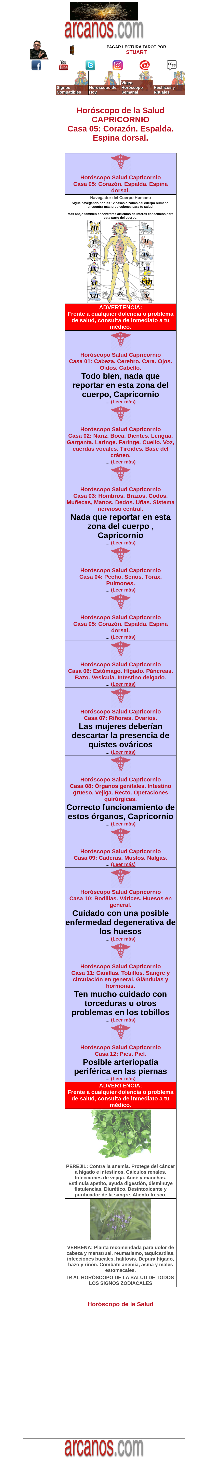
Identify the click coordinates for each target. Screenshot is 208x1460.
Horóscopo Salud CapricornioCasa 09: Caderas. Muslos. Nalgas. (120, 854)
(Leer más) (123, 401)
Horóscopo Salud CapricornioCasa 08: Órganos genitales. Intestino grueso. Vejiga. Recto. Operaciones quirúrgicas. (120, 789)
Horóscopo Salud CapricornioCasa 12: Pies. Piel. (120, 1050)
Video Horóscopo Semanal (132, 87)
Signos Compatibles (69, 89)
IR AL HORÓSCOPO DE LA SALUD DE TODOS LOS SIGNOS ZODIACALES (120, 1280)
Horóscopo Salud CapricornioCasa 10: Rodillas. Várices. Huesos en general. (120, 898)
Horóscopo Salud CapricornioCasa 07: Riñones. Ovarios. (120, 714)
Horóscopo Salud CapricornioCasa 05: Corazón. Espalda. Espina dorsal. (120, 184)
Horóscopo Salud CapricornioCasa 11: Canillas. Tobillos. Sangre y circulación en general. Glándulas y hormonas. (120, 976)
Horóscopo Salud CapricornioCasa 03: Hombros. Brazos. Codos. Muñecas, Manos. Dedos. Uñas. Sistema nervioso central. (120, 499)
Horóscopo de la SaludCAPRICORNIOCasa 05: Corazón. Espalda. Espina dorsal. (120, 124)
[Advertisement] (39, 139)
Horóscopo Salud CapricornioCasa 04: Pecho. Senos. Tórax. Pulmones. (120, 576)
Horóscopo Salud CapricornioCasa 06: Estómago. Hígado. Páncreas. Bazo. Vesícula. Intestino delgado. (120, 671)
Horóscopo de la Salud (121, 1304)
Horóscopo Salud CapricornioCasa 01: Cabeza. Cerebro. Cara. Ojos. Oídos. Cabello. (120, 361)
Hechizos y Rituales (164, 89)
